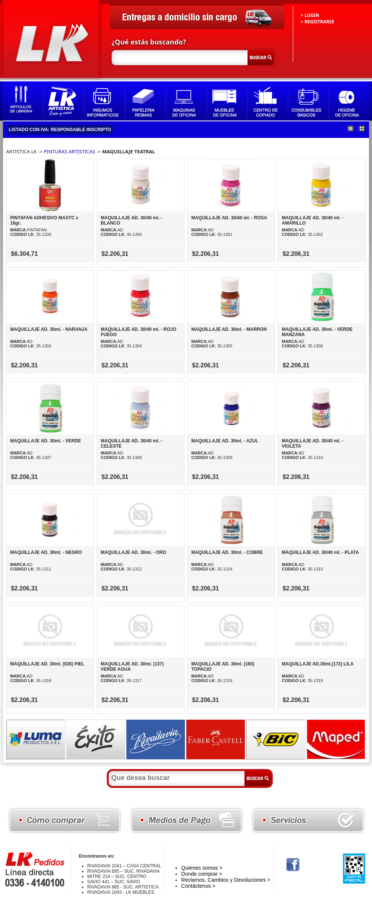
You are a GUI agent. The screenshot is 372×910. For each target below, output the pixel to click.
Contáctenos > (198, 886)
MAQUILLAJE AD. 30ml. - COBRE (227, 552)
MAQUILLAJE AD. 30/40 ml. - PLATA (320, 552)
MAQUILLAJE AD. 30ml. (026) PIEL (47, 664)
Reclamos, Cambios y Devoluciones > (225, 880)
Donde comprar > (201, 874)
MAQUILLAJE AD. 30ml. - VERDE (45, 441)
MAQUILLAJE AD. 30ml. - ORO (133, 552)
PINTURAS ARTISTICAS (69, 151)
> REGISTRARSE (317, 21)
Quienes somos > (201, 868)
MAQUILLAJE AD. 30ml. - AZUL (224, 441)
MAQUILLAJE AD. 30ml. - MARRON (229, 329)
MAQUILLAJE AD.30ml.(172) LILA (318, 664)
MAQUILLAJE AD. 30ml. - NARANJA (49, 329)
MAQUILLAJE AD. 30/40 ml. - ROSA (229, 217)
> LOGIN (310, 15)
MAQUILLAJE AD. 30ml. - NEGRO (46, 552)
